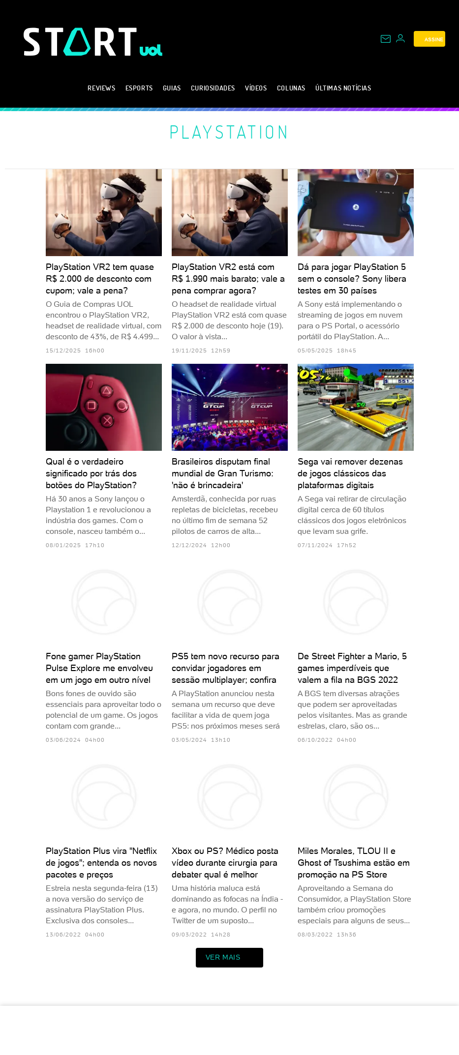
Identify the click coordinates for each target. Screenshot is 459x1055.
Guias (172, 87)
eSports (139, 87)
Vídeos (256, 87)
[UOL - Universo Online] (151, 50)
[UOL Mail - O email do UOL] (386, 39)
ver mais (230, 958)
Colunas (291, 87)
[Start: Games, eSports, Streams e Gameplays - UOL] (82, 41)
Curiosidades (213, 87)
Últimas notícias (343, 87)
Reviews (101, 87)
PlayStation (229, 131)
